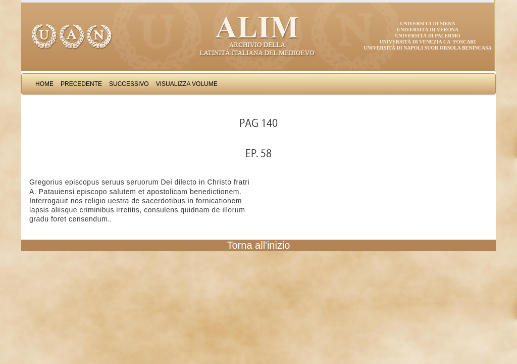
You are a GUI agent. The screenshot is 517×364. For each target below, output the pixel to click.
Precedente (81, 83)
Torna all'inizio (258, 245)
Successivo (129, 83)
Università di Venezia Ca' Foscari (428, 41)
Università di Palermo (427, 35)
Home (44, 83)
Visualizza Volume (187, 83)
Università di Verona (427, 29)
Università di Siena (427, 23)
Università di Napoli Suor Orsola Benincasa (428, 48)
